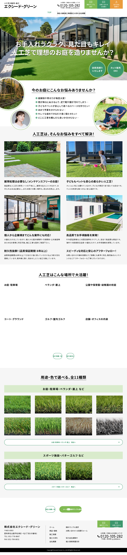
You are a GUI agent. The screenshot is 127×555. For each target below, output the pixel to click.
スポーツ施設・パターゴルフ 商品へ (65, 488)
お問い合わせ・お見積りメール (77, 533)
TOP (32, 12)
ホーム (51, 530)
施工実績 (63, 12)
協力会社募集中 (116, 5)
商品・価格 (48, 12)
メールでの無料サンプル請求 (86, 511)
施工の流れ (79, 12)
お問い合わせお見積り (103, 5)
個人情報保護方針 (72, 544)
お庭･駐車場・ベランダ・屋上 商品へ (65, 442)
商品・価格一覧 (46, 511)
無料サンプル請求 (91, 5)
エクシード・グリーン (20, 6)
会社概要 (94, 12)
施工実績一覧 (46, 354)
